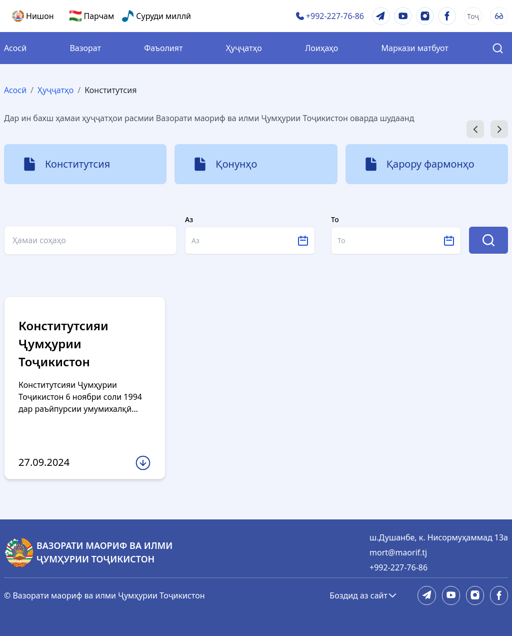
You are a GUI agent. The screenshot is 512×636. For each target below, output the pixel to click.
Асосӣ (15, 48)
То (335, 219)
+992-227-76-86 (399, 567)
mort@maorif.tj (398, 552)
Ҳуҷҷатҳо (244, 48)
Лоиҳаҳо (321, 48)
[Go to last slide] (475, 129)
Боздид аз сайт (364, 595)
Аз (189, 219)
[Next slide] (499, 129)
